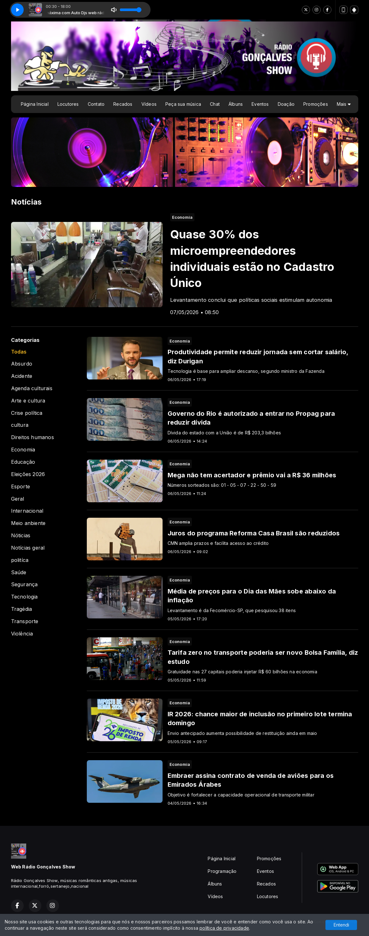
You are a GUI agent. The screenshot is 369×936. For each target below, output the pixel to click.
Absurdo (21, 364)
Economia (23, 450)
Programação (222, 871)
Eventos (260, 104)
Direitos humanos (32, 437)
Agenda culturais (31, 388)
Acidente (22, 376)
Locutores (68, 104)
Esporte (20, 487)
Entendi (341, 924)
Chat (215, 104)
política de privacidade (224, 928)
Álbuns (236, 104)
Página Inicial (35, 104)
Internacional (27, 511)
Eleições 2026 (28, 474)
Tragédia (21, 609)
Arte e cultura (28, 401)
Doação (286, 104)
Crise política (27, 413)
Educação (23, 462)
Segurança (24, 584)
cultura (19, 425)
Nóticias (21, 536)
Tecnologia (24, 597)
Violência (22, 634)
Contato (96, 104)
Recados (122, 104)
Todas (19, 352)
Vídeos (149, 104)
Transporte (25, 621)
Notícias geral (28, 548)
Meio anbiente (28, 523)
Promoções (315, 104)
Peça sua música (183, 104)
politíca (20, 560)
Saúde (19, 572)
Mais (344, 104)
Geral (17, 499)
